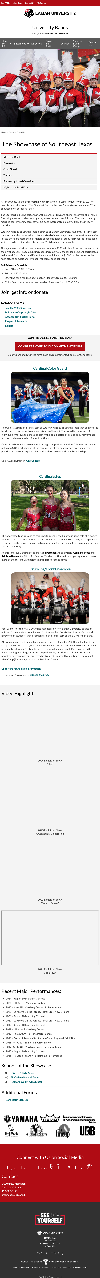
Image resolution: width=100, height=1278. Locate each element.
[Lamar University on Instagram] (47, 1253)
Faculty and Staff (49, 44)
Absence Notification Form (19, 316)
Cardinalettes (50, 476)
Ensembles (20, 43)
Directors (36, 43)
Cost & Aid (17, 3)
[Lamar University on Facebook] (43, 1253)
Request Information (16, 321)
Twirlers (8, 175)
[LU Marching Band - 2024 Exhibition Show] (50, 729)
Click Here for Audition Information (21, 668)
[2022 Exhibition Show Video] (50, 868)
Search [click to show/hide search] (41, 3)
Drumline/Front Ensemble (50, 569)
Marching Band (11, 156)
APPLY (5, 3)
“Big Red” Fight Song (22, 1073)
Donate (9, 325)
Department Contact (79, 1268)
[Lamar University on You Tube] (60, 1253)
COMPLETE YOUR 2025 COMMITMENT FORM (50, 346)
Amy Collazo (33, 460)
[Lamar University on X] (38, 1253)
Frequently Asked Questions (19, 181)
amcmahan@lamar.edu (14, 1194)
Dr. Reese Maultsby (38, 674)
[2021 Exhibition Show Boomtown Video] (50, 938)
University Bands (50, 27)
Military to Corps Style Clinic (21, 312)
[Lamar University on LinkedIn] (54, 1253)
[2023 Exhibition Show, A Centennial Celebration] (50, 798)
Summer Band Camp (77, 44)
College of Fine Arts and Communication (50, 33)
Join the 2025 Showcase (18, 308)
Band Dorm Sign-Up (17, 1099)
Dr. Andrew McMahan (13, 1183)
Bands (11, 132)
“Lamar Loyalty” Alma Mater (26, 1081)
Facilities (64, 43)
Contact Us (29, 3)
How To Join (4, 44)
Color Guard (10, 169)
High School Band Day (15, 187)
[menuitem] (6, 43)
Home (3, 132)
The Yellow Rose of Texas (24, 1077)
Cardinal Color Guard (50, 368)
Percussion (9, 163)
